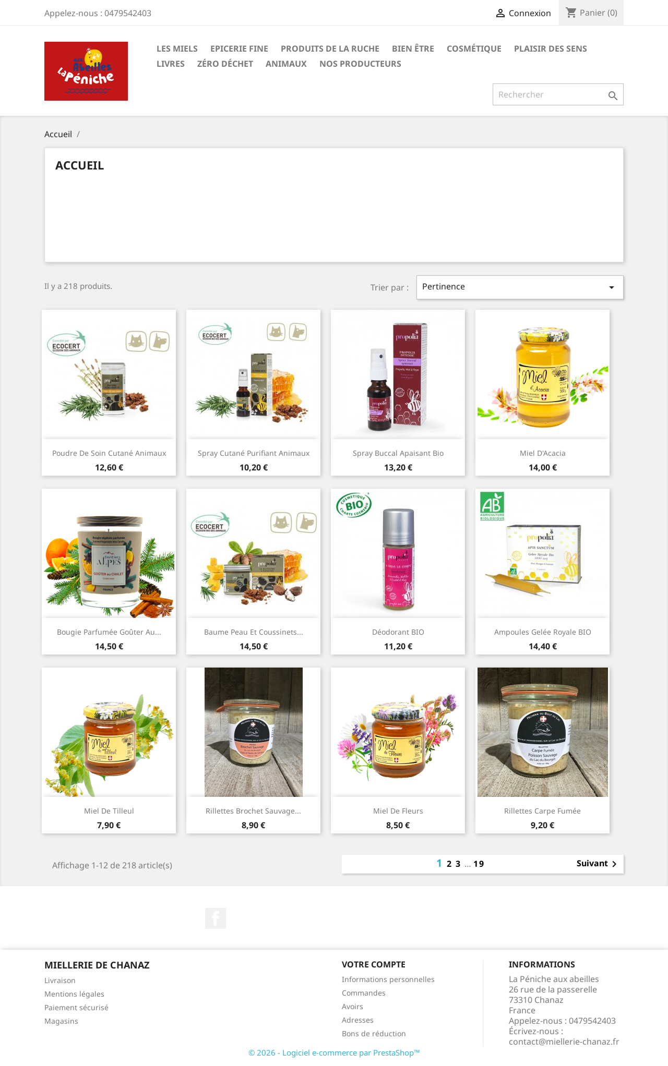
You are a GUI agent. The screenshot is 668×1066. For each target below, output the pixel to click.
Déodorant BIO (398, 632)
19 (479, 863)
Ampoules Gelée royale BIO (542, 632)
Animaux (286, 63)
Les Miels (177, 48)
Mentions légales (74, 994)
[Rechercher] (558, 94)
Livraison (60, 980)
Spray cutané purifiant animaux (253, 453)
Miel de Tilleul (109, 811)
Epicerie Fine (239, 48)
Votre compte (373, 964)
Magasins (61, 1021)
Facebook (215, 918)
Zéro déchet (225, 63)
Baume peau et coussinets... (253, 632)
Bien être (413, 48)
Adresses (358, 1020)
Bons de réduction (374, 1033)
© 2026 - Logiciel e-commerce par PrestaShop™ (334, 1052)
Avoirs (352, 1006)
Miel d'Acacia (543, 453)
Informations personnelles (388, 979)
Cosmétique (474, 48)
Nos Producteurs (360, 63)
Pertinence (520, 287)
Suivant (599, 864)
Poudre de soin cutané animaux (109, 453)
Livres (171, 63)
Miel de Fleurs (398, 811)
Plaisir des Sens (550, 48)
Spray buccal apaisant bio (398, 453)
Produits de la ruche (330, 48)
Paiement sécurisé (76, 1007)
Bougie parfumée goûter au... (109, 632)
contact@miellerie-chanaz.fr (564, 1041)
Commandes (364, 993)
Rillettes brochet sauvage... (253, 811)
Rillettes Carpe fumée (542, 811)
